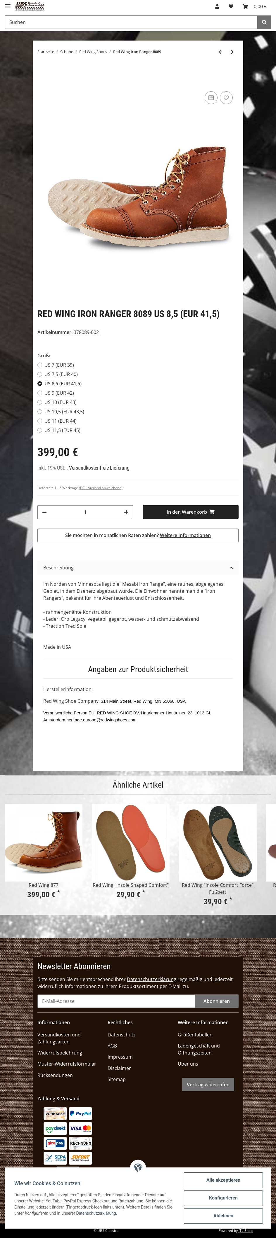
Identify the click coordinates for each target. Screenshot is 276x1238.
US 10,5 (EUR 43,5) (64, 411)
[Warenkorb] (254, 6)
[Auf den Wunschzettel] (226, 97)
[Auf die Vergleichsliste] (211, 97)
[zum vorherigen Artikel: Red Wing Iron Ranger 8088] (220, 52)
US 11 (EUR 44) (60, 421)
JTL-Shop (246, 1230)
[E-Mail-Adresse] (116, 1001)
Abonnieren (216, 1001)
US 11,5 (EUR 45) (62, 430)
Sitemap (117, 1079)
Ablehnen (223, 1215)
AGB (112, 1046)
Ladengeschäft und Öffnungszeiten (199, 1049)
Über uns (188, 1064)
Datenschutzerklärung (151, 979)
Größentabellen (195, 1034)
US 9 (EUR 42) (59, 393)
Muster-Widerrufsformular (66, 1064)
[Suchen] (131, 22)
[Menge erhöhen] (126, 512)
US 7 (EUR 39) (59, 365)
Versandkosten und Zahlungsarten (59, 1038)
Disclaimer (119, 1068)
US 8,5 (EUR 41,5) (63, 383)
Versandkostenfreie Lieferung (99, 468)
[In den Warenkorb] (191, 512)
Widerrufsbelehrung (59, 1053)
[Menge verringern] (44, 512)
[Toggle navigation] (8, 3)
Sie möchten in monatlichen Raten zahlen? (138, 535)
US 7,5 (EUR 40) (61, 374)
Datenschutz (122, 1034)
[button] (217, 6)
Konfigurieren (223, 1198)
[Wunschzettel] (231, 6)
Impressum (120, 1057)
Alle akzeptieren (223, 1180)
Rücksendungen (55, 1075)
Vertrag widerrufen (208, 1084)
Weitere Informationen (185, 535)
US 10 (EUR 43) (60, 402)
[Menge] (85, 512)
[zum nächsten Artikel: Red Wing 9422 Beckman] (232, 52)
